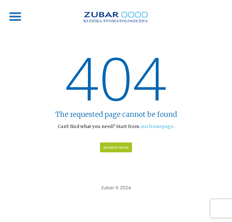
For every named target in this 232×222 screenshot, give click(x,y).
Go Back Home (116, 147)
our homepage (156, 126)
